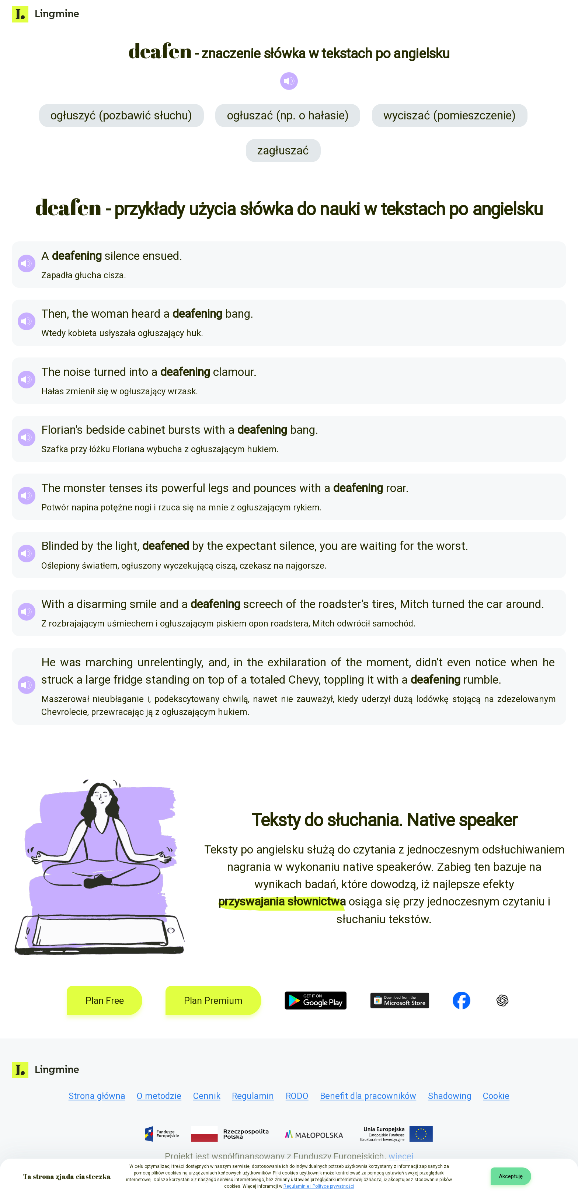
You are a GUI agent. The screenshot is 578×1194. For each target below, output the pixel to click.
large (98, 680)
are (349, 546)
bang (237, 314)
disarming (102, 604)
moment (387, 662)
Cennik (206, 1096)
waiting (378, 546)
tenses (126, 488)
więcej (401, 1156)
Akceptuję (511, 1176)
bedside (105, 430)
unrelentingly (169, 662)
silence (122, 256)
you (329, 546)
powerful (183, 488)
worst (450, 546)
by (87, 546)
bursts (184, 430)
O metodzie (159, 1096)
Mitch (414, 604)
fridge (128, 680)
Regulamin (253, 1096)
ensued (161, 256)
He (48, 662)
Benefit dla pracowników (368, 1096)
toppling (344, 680)
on (198, 680)
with (214, 430)
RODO (297, 1096)
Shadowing (449, 1096)
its (152, 488)
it (370, 680)
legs (218, 488)
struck (57, 680)
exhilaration (297, 662)
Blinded (60, 546)
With (53, 604)
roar (396, 488)
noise (76, 372)
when (524, 662)
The (50, 372)
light (126, 546)
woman (110, 314)
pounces (275, 488)
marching (109, 662)
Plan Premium (213, 1000)
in (238, 662)
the (80, 314)
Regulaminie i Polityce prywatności (318, 1186)
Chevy (303, 680)
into (138, 372)
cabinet (146, 430)
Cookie (496, 1096)
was (70, 662)
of (291, 604)
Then (54, 314)
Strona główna (97, 1096)
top (216, 680)
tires (383, 604)
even (459, 662)
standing (167, 680)
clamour (233, 372)
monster (84, 488)
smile (143, 604)
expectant (251, 546)
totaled (267, 680)
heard (146, 314)
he (549, 662)
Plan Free (105, 1000)
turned (109, 372)
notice (490, 662)
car (495, 604)
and (241, 488)
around (523, 604)
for (407, 546)
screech (263, 604)
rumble (480, 680)
